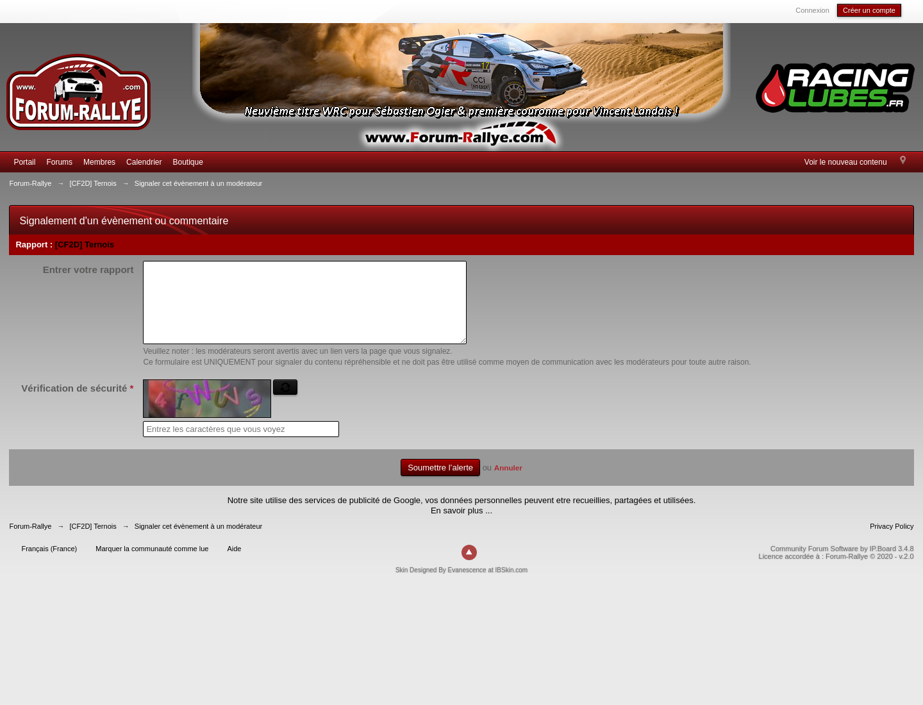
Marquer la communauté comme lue (152, 564)
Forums (59, 162)
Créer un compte (869, 10)
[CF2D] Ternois (84, 244)
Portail (24, 162)
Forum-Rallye (30, 541)
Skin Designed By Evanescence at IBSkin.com (461, 585)
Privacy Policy (891, 541)
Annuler (508, 483)
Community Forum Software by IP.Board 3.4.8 (842, 564)
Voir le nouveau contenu (845, 162)
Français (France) (49, 564)
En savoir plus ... (461, 526)
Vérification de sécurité (77, 403)
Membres (99, 162)
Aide (234, 564)
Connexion (812, 10)
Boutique (187, 162)
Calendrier (144, 162)
